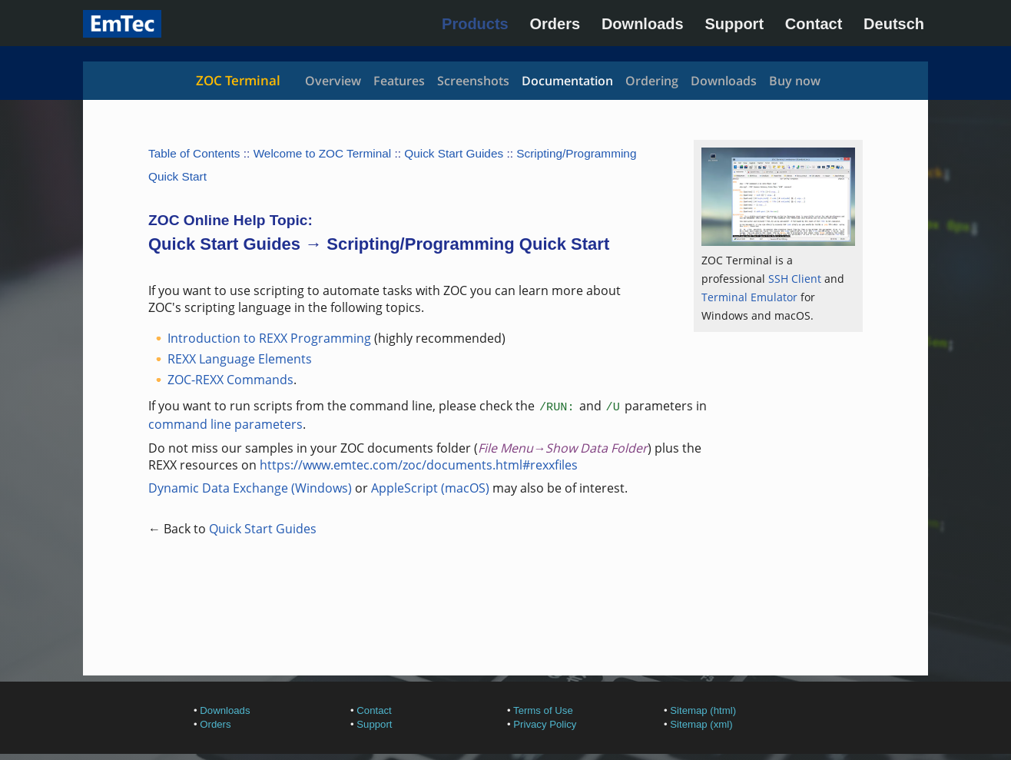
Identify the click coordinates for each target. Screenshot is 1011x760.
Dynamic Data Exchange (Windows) (250, 488)
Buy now (794, 80)
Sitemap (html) (703, 710)
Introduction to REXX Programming (269, 338)
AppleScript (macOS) (430, 488)
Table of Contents (194, 153)
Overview (333, 80)
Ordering (651, 80)
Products (475, 23)
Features (399, 80)
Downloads (643, 23)
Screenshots (473, 80)
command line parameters (225, 424)
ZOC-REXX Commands (230, 379)
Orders (555, 23)
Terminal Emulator (749, 297)
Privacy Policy (544, 724)
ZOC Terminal (238, 80)
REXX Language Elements (239, 358)
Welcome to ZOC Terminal (323, 153)
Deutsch (893, 23)
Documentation (567, 80)
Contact (813, 23)
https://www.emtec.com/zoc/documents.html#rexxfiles (419, 464)
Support (734, 23)
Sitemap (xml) (701, 724)
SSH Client (794, 278)
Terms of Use (543, 710)
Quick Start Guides (453, 153)
